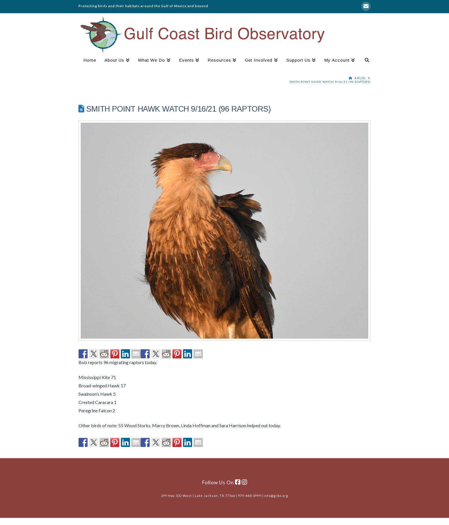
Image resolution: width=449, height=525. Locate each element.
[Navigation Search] (365, 61)
